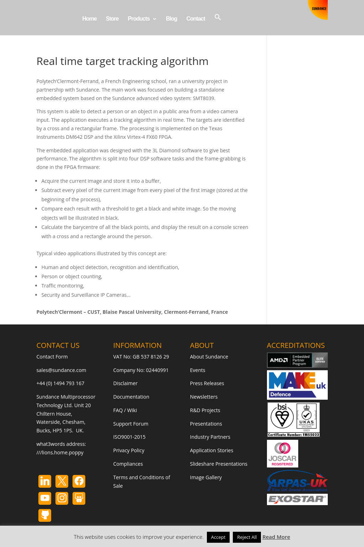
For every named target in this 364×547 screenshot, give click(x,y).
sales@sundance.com (61, 370)
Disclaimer (125, 383)
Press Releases (207, 383)
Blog (171, 19)
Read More (276, 536)
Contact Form (52, 356)
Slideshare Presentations (219, 463)
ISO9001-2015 (129, 436)
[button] (217, 24)
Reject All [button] (247, 537)
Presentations (206, 423)
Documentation (131, 396)
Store (112, 19)
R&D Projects (205, 410)
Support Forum (130, 423)
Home (89, 19)
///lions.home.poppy (59, 452)
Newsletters (204, 396)
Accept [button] (218, 537)
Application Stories (212, 450)
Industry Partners (210, 436)
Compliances (128, 463)
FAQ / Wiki (125, 410)
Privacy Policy (128, 450)
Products (139, 19)
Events (197, 370)
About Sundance (209, 356)
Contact (195, 19)
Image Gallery (206, 477)
